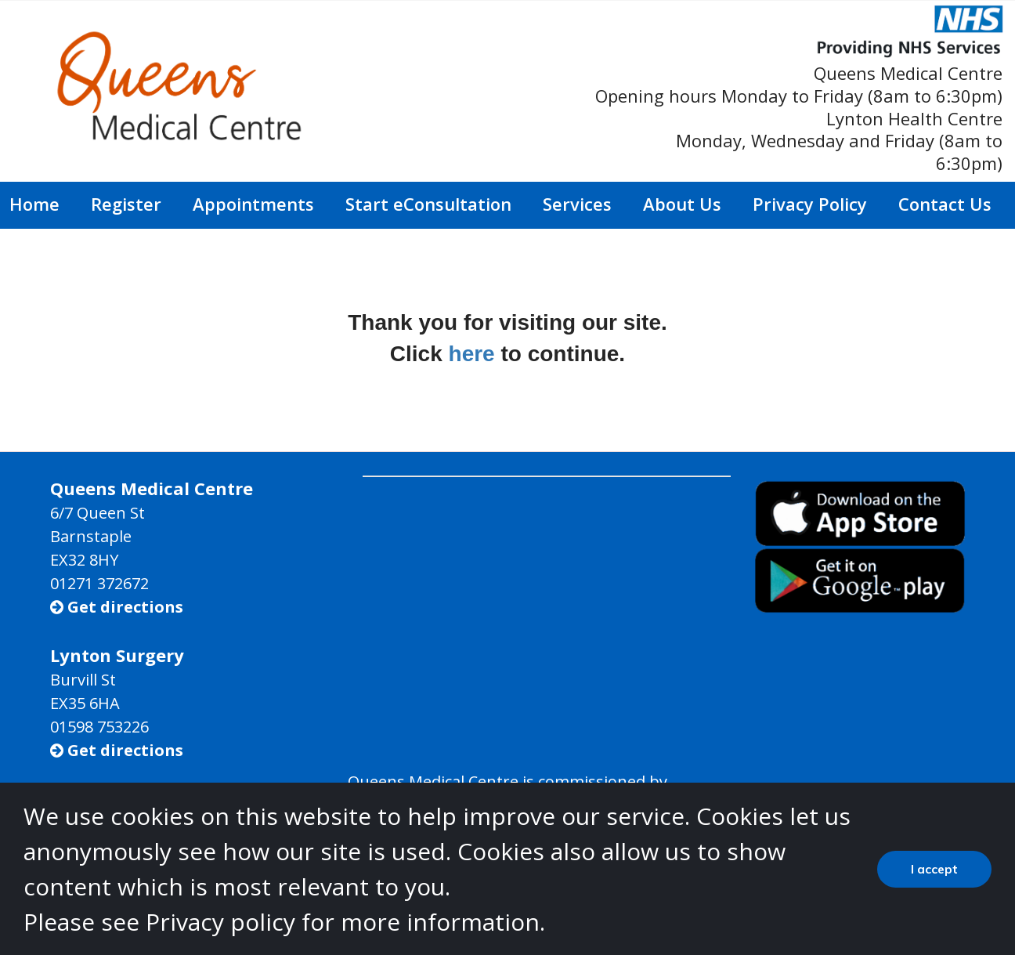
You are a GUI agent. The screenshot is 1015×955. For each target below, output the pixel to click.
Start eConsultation (428, 204)
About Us (682, 204)
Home (34, 204)
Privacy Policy (810, 204)
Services (577, 204)
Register (126, 204)
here (472, 354)
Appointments (253, 204)
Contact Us (945, 204)
